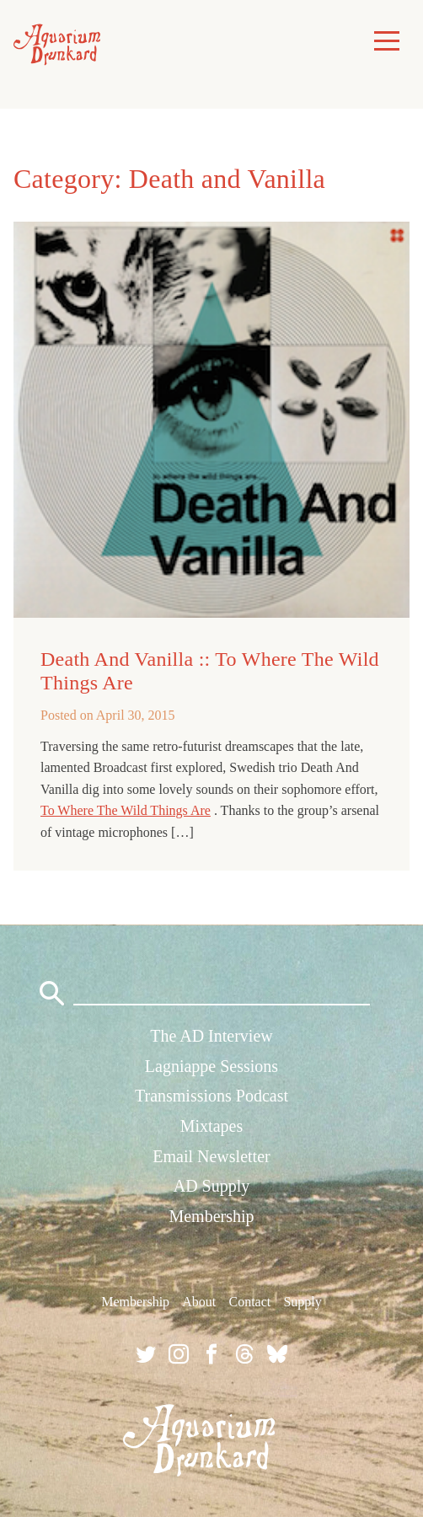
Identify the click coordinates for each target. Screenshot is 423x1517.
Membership (211, 1216)
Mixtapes (211, 1126)
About (199, 1302)
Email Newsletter (211, 1156)
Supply (302, 1302)
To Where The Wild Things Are (125, 810)
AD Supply (212, 1186)
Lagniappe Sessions (211, 1066)
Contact (249, 1302)
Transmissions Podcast (211, 1095)
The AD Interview (211, 1036)
